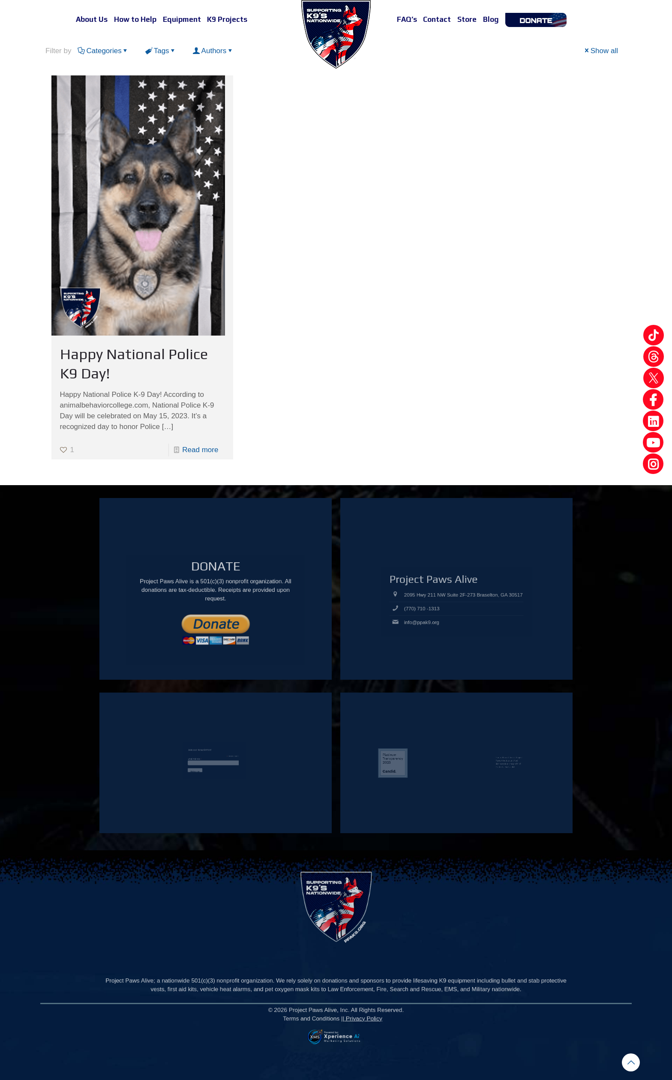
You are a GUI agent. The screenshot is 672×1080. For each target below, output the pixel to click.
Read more (200, 450)
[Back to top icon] (631, 1062)
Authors (213, 51)
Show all (600, 51)
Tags (161, 51)
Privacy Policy (343, 1028)
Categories (103, 51)
